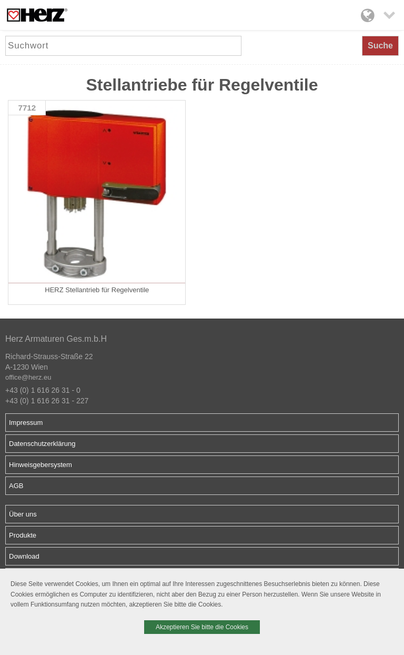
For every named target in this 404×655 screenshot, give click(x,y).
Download (24, 556)
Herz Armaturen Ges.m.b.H (56, 338)
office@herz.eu (28, 377)
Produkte (22, 535)
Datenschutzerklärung (42, 444)
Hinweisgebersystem (40, 465)
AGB (16, 486)
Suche (380, 45)
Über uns (23, 514)
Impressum (26, 422)
